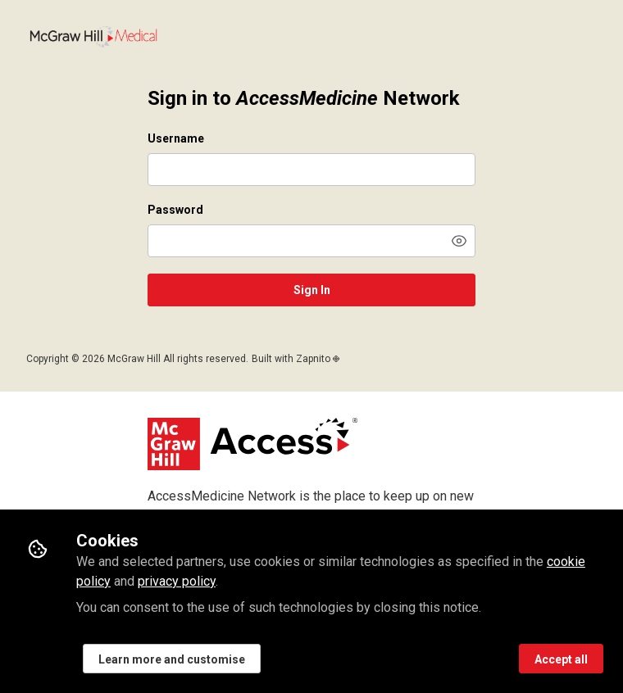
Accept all (561, 659)
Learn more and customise (171, 659)
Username (176, 138)
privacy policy (177, 581)
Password (175, 209)
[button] (459, 241)
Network (93, 37)
